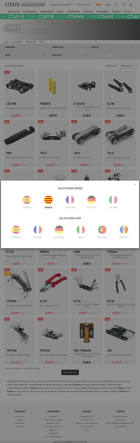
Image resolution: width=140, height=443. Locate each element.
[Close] (135, 184)
